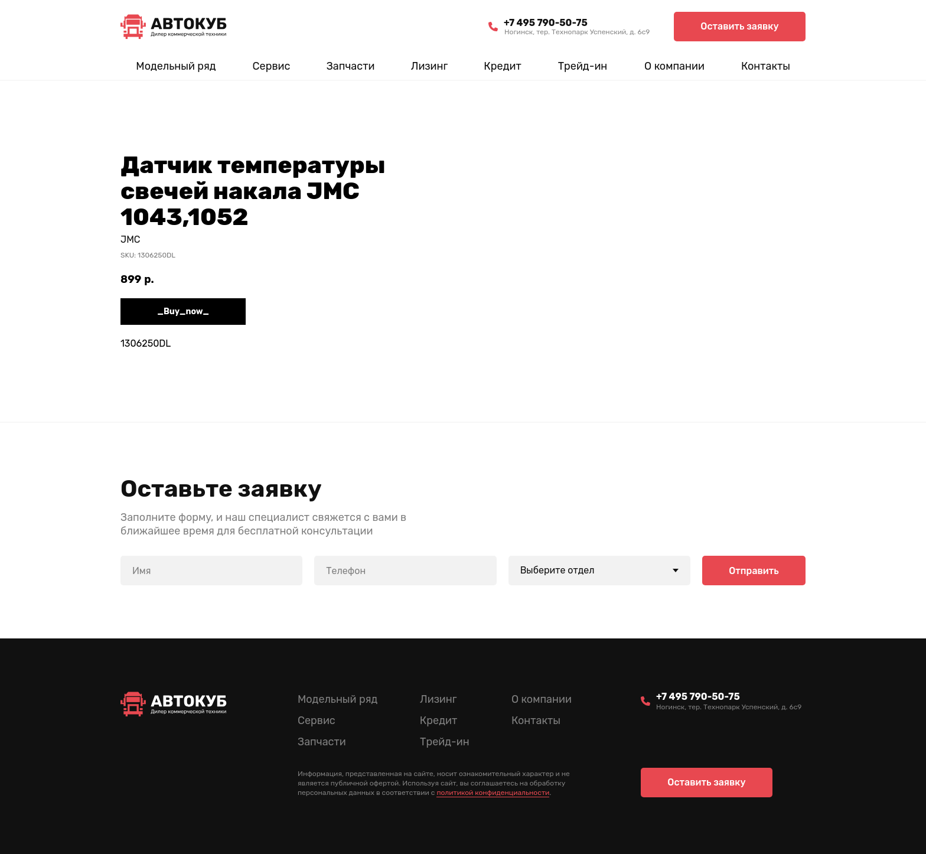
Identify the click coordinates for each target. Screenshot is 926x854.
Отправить (754, 570)
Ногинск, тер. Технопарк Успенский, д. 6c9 (577, 32)
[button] (740, 26)
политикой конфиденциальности (492, 792)
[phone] (405, 570)
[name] (211, 570)
